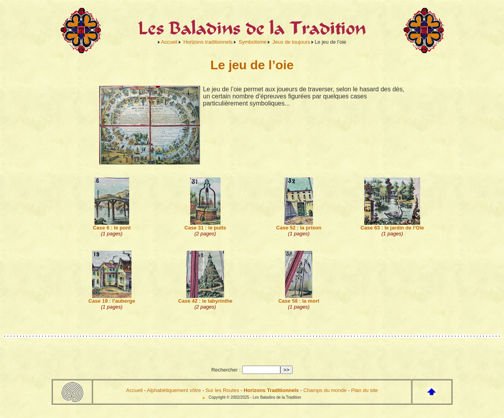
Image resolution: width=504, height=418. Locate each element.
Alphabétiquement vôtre (174, 390)
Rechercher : (226, 370)
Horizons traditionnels (208, 42)
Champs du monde (324, 390)
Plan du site (364, 390)
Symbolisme (253, 42)
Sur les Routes (222, 390)
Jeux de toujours (291, 42)
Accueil (169, 42)
